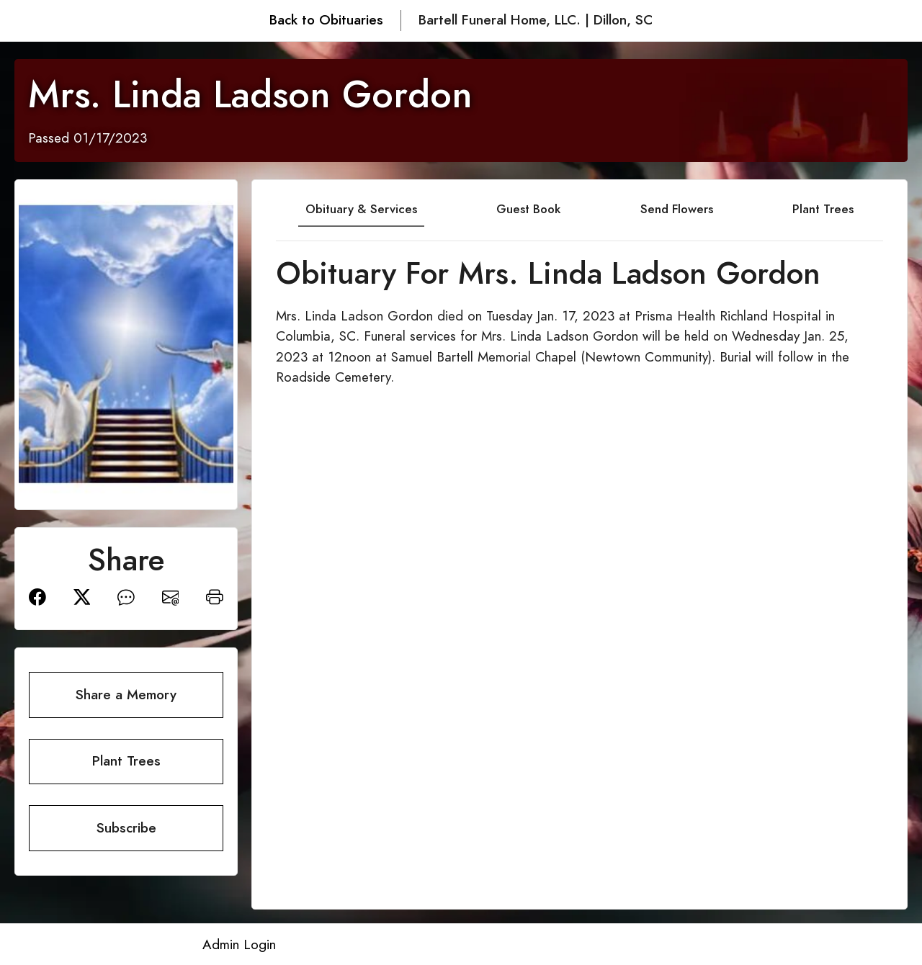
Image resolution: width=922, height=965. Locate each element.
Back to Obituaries (326, 20)
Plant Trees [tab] (823, 208)
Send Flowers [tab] (676, 208)
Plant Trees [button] (126, 761)
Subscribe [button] (126, 828)
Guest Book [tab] (528, 208)
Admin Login (239, 944)
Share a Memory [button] (126, 694)
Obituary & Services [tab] (361, 208)
